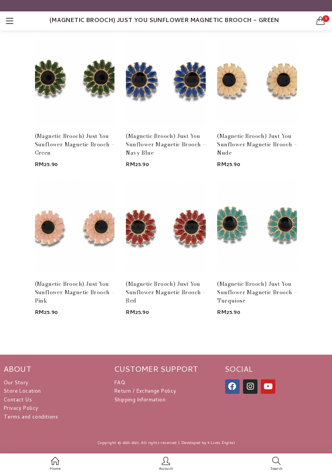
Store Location (22, 391)
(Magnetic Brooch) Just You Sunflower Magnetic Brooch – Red (166, 292)
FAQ (119, 383)
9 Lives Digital (221, 443)
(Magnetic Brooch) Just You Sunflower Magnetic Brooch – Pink (75, 292)
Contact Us (18, 400)
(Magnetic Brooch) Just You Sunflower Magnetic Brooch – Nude (257, 144)
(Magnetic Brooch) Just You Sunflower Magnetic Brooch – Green (75, 144)
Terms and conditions (31, 417)
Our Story (16, 383)
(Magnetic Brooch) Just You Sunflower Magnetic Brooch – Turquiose (257, 292)
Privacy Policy (21, 408)
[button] (320, 20)
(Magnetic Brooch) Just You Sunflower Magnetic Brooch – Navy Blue (166, 144)
